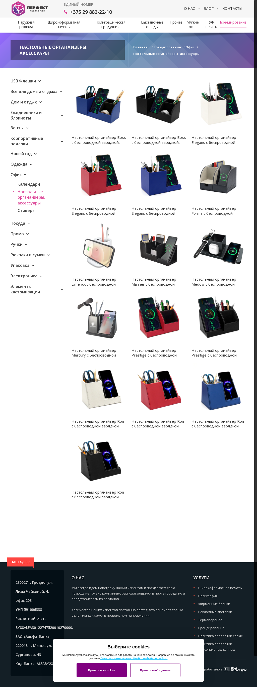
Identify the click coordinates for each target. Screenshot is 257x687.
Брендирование (233, 22)
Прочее (176, 22)
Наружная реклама (26, 24)
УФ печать (211, 24)
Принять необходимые (155, 670)
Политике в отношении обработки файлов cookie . (133, 658)
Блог (208, 8)
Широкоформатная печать (64, 24)
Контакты (232, 8)
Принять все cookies (101, 670)
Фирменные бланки (214, 604)
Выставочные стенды (152, 24)
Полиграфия (208, 596)
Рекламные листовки (215, 612)
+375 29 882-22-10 (91, 12)
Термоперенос (210, 620)
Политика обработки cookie (220, 636)
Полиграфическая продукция (110, 24)
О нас (189, 8)
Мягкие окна (192, 24)
